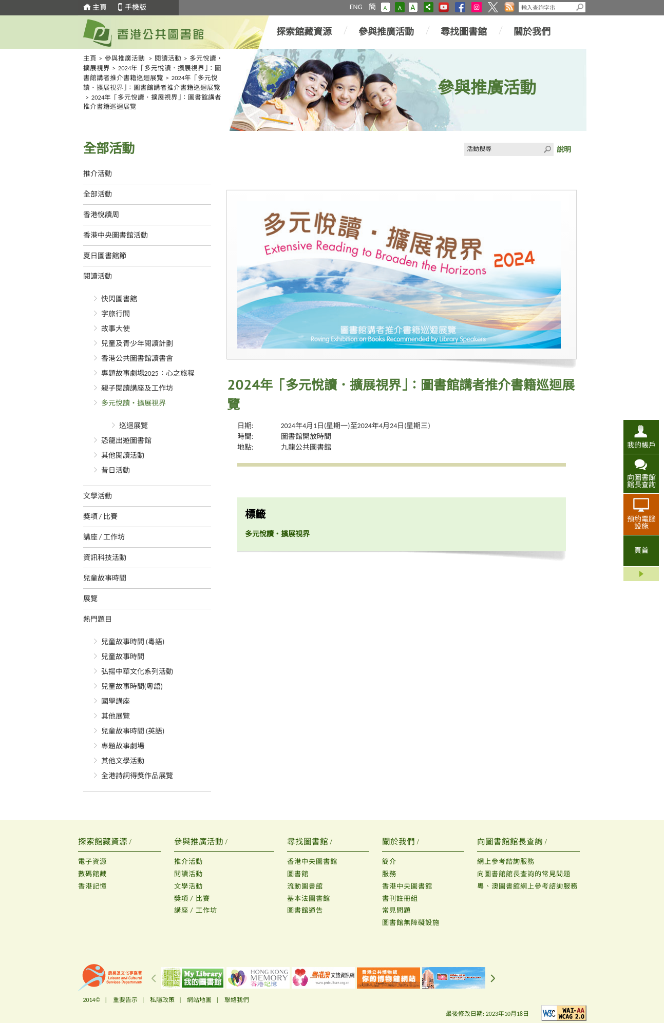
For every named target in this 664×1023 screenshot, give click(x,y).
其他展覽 (115, 716)
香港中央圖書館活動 (115, 235)
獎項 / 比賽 (100, 516)
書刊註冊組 (400, 898)
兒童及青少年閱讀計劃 (137, 343)
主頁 (99, 7)
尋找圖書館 (464, 31)
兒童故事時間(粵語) (132, 686)
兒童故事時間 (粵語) (133, 642)
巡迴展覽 (133, 425)
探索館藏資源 (304, 31)
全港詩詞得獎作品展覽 (137, 775)
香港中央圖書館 (312, 861)
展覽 (90, 598)
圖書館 (298, 874)
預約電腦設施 (641, 522)
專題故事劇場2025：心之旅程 (148, 373)
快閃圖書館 (119, 299)
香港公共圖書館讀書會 (137, 358)
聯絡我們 (236, 999)
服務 (389, 874)
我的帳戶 (641, 445)
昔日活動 (115, 470)
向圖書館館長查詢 (641, 481)
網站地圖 (199, 999)
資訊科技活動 (104, 557)
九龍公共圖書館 (306, 447)
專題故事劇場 (122, 746)
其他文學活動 (122, 761)
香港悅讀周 (101, 214)
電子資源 (92, 861)
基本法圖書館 (308, 898)
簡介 (389, 861)
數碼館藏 (92, 874)
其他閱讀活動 (122, 455)
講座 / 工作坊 (104, 537)
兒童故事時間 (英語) (133, 731)
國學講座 (115, 701)
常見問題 (396, 910)
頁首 (641, 550)
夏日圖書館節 (104, 256)
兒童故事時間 (104, 578)
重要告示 (125, 999)
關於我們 (532, 31)
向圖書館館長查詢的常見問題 (524, 874)
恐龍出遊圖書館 (126, 440)
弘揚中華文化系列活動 (137, 671)
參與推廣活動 (386, 31)
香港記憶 (92, 886)
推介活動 (97, 173)
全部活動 (97, 194)
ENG (356, 7)
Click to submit (547, 149)
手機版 (135, 7)
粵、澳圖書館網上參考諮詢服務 (527, 886)
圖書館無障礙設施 (411, 922)
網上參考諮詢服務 (506, 861)
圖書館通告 (305, 910)
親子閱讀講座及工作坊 (137, 388)
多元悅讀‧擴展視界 (133, 403)
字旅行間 (115, 314)
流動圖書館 (305, 886)
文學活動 (97, 496)
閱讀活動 (168, 58)
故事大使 (115, 328)
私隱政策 (162, 999)
